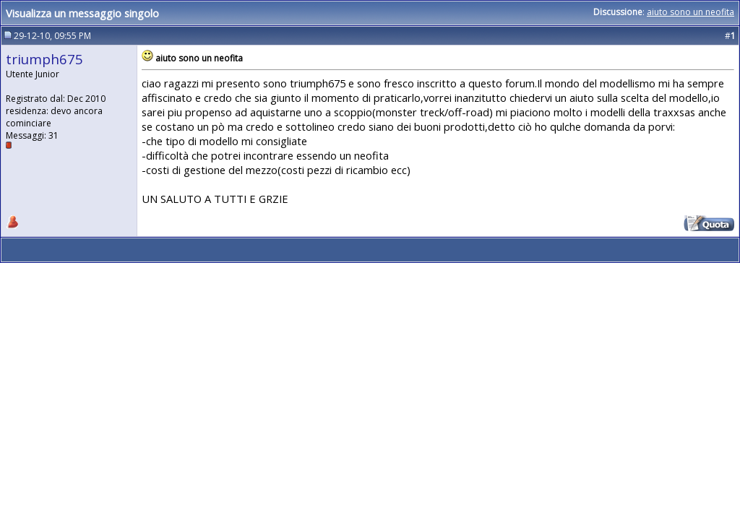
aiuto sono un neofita (690, 12)
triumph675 (44, 59)
